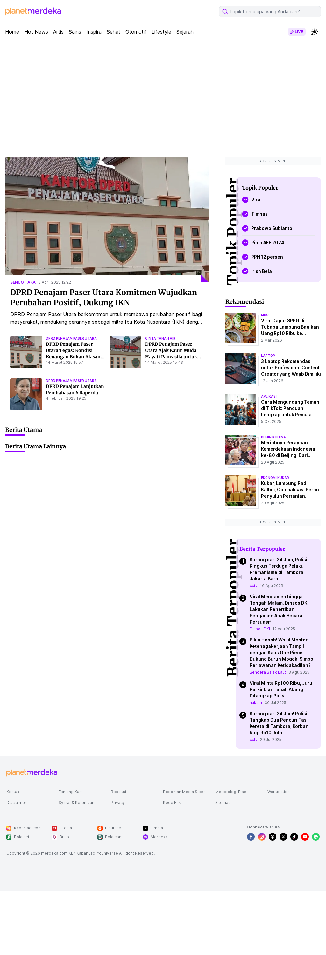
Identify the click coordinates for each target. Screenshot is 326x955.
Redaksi (118, 791)
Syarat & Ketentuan (76, 802)
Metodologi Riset (231, 791)
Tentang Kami (71, 791)
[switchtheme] (314, 31)
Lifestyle (161, 32)
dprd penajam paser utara (71, 338)
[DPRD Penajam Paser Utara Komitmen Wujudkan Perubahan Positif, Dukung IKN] (107, 219)
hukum (256, 702)
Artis (58, 32)
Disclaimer (16, 802)
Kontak (12, 791)
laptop (268, 355)
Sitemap (223, 802)
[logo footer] (31, 772)
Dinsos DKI (260, 628)
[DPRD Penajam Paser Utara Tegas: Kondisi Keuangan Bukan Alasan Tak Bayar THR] (26, 352)
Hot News (36, 32)
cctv (254, 585)
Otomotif (135, 32)
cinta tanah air (160, 338)
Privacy (118, 802)
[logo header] (33, 11)
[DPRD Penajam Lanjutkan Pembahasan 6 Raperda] (26, 394)
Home (12, 32)
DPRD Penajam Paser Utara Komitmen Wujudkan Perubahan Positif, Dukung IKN (103, 297)
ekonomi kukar (275, 478)
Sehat (113, 32)
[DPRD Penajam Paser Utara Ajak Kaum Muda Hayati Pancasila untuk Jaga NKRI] (125, 352)
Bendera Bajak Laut (268, 672)
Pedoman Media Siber (184, 791)
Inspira (94, 32)
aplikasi (269, 396)
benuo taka (23, 282)
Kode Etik (172, 802)
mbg (265, 315)
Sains (75, 32)
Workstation (278, 791)
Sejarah (185, 32)
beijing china (273, 437)
